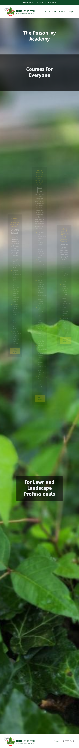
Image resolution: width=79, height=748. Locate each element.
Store (47, 11)
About (54, 11)
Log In (71, 11)
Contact (62, 11)
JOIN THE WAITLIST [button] (66, 337)
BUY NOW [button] (15, 346)
